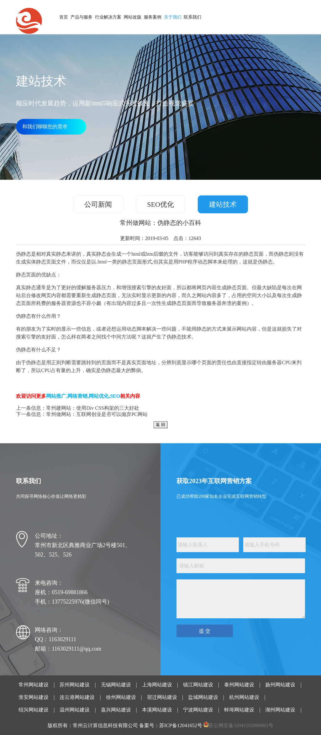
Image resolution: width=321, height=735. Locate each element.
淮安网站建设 (33, 697)
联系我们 (192, 17)
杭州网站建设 (244, 697)
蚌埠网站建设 (239, 709)
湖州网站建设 (280, 709)
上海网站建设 (157, 684)
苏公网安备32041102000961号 (240, 725)
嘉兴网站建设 (116, 709)
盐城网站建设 (203, 697)
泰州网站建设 (239, 684)
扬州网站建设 (280, 684)
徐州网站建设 (121, 697)
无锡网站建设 (116, 684)
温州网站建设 (75, 709)
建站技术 (223, 204)
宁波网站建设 (198, 709)
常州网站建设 (33, 684)
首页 (63, 17)
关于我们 (173, 17)
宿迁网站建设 (162, 697)
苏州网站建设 (75, 684)
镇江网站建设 (198, 684)
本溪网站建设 (157, 709)
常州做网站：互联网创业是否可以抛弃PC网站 (97, 414)
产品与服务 (81, 17)
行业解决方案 (108, 17)
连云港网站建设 (77, 697)
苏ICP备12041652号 (180, 725)
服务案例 (152, 17)
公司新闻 (98, 204)
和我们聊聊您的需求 (44, 126)
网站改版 (132, 17)
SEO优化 (160, 204)
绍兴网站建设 (33, 709)
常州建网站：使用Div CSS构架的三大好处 (92, 408)
